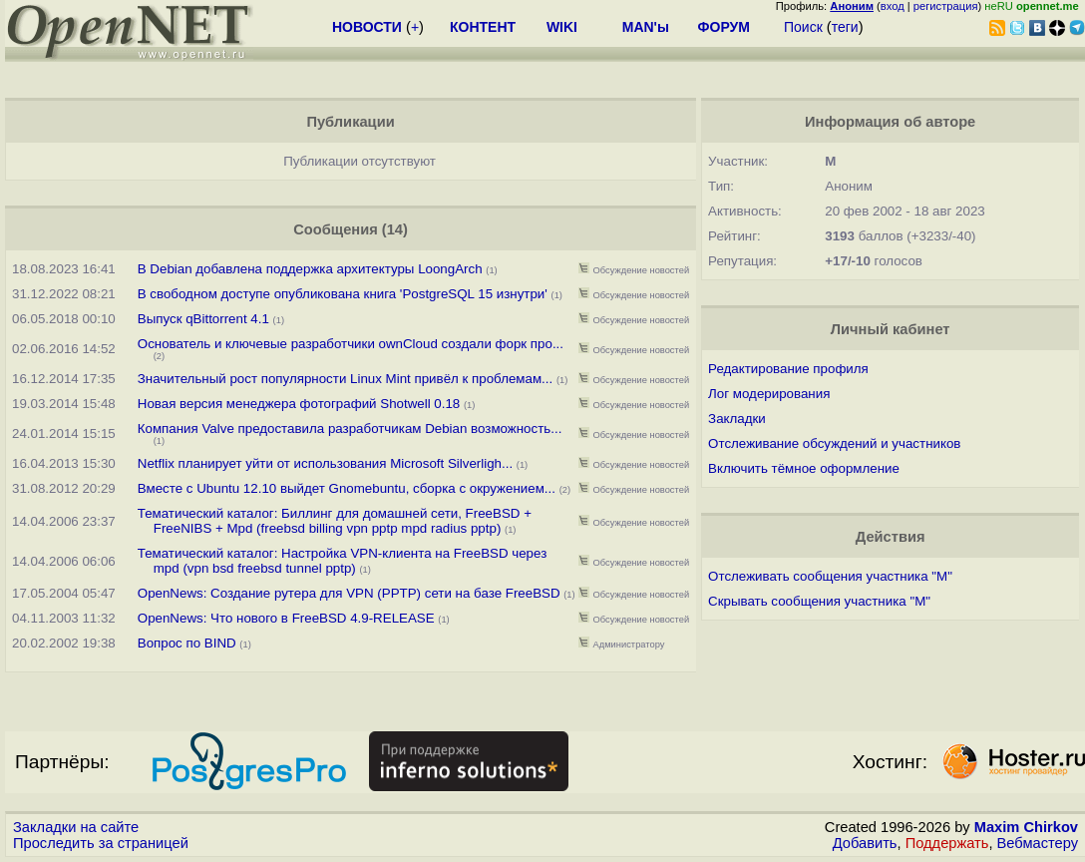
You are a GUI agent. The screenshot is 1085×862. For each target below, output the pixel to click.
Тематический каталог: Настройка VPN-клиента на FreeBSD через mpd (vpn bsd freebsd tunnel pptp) (342, 561)
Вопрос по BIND (189, 643)
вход (892, 6)
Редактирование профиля (788, 368)
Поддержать (947, 843)
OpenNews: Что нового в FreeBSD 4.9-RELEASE (286, 618)
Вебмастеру (1037, 843)
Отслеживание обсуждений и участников (834, 443)
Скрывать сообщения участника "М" (819, 601)
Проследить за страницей (100, 843)
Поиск (803, 27)
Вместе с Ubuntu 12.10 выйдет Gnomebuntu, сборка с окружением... (346, 488)
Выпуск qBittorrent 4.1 (203, 318)
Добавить (865, 843)
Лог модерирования (769, 393)
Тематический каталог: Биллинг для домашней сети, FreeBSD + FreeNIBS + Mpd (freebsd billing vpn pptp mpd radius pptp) (335, 521)
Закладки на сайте (76, 827)
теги (845, 27)
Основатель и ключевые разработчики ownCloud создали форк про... (350, 343)
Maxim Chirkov (1026, 827)
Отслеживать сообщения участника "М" (830, 576)
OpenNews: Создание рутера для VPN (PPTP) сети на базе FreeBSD (349, 593)
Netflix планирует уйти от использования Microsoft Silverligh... (325, 463)
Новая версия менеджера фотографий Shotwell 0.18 (299, 403)
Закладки (737, 418)
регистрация (945, 6)
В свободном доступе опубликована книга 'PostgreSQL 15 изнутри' (342, 293)
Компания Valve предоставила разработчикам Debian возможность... (350, 428)
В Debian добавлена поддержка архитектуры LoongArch (310, 268)
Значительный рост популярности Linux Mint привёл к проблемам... (345, 378)
